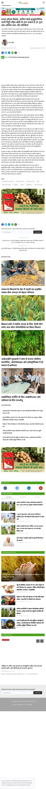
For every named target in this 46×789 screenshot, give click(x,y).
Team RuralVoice (20, 525)
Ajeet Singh (19, 541)
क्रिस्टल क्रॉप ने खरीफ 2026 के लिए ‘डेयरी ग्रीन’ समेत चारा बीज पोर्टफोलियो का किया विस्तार (22, 326)
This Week (8, 497)
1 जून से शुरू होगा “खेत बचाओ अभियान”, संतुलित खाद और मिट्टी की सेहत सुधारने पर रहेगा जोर (30, 521)
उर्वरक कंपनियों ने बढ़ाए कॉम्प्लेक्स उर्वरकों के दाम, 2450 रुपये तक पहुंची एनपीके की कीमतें (30, 504)
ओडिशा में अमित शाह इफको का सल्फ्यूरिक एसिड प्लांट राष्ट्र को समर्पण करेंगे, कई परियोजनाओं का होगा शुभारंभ (21, 709)
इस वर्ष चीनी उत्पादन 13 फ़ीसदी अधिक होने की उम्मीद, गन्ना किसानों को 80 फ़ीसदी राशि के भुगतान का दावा (23, 249)
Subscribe (37, 232)
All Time (37, 497)
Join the (15, 57)
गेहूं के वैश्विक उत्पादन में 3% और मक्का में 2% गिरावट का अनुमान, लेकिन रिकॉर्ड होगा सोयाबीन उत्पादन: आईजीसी (31, 613)
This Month (23, 497)
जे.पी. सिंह (11, 42)
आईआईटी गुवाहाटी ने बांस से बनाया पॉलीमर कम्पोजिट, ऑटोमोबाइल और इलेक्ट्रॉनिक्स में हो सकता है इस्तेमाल (22, 362)
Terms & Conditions (18, 747)
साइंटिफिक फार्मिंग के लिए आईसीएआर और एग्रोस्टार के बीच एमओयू (21, 399)
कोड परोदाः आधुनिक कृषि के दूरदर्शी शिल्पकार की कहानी (30, 552)
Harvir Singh (19, 507)
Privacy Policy (28, 747)
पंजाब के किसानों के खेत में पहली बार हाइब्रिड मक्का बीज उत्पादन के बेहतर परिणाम (21, 291)
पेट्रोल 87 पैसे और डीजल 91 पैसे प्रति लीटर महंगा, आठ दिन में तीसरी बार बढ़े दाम (30, 628)
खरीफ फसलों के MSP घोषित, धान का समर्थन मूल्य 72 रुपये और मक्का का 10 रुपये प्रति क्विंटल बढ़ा (30, 537)
